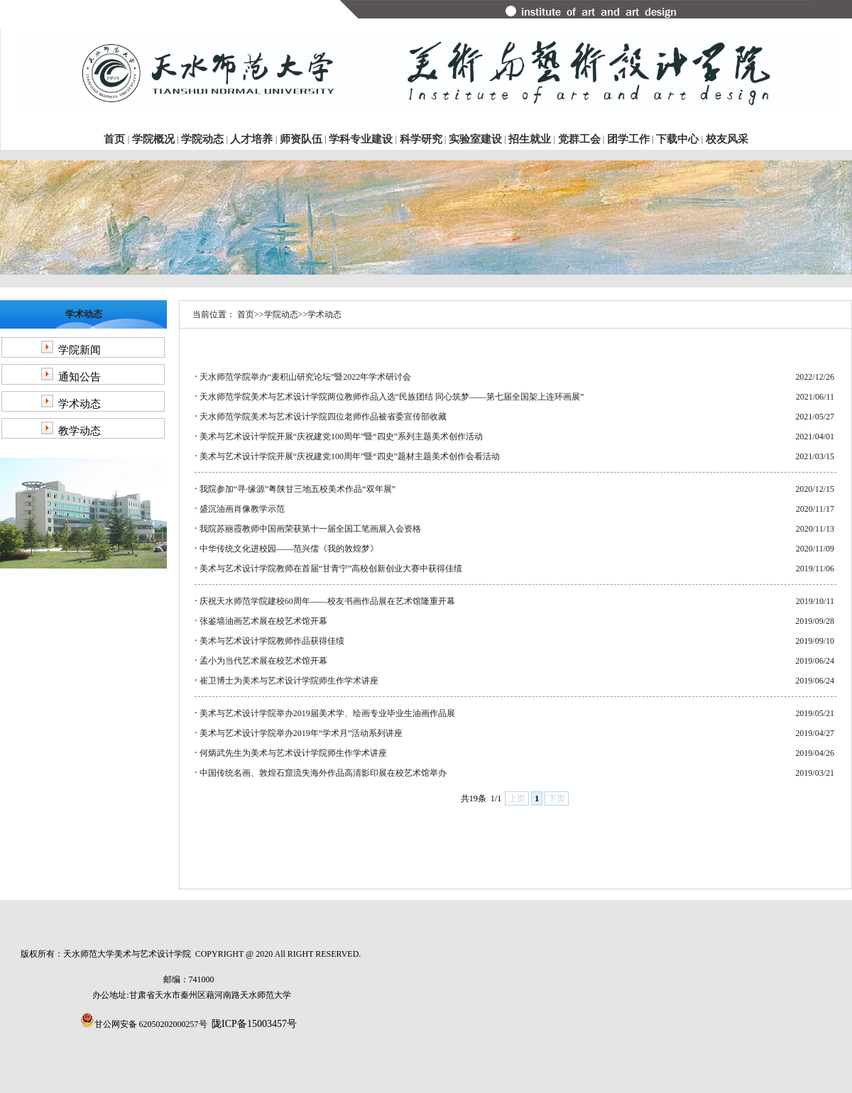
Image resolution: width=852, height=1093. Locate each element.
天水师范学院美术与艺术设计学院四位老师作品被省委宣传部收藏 (323, 417)
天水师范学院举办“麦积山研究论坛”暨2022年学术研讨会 (306, 377)
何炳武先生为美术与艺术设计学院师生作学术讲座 (293, 753)
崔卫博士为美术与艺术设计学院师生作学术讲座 (289, 681)
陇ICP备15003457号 (254, 1023)
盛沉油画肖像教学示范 (242, 509)
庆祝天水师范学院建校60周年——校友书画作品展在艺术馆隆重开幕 (327, 601)
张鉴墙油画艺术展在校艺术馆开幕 (263, 621)
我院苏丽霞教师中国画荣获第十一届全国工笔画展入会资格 (310, 529)
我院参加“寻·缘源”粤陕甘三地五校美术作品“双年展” (297, 489)
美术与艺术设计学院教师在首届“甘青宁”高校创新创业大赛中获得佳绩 (331, 568)
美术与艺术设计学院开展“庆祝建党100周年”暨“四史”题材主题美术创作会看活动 (350, 456)
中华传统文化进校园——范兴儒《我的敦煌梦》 (289, 549)
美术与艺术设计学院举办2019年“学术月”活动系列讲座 (301, 733)
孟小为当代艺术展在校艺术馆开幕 (263, 661)
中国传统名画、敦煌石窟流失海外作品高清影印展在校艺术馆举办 (323, 773)
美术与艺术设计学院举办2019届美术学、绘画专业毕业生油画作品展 (327, 713)
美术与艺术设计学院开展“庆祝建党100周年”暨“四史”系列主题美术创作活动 (341, 436)
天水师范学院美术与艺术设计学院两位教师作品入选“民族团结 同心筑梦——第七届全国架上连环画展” (392, 397)
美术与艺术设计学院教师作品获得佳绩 (272, 641)
